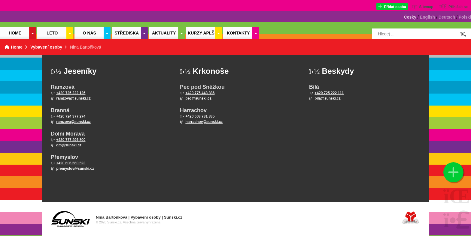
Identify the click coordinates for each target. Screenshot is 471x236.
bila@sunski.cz (327, 98)
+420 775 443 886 (199, 93)
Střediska (126, 33)
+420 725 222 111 (329, 93)
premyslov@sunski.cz (75, 168)
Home (27, 14)
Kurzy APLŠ (201, 33)
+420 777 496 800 (70, 140)
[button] (392, 6)
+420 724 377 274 (70, 116)
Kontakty (238, 33)
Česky (410, 17)
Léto (52, 33)
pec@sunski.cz (198, 98)
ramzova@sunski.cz (73, 98)
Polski (465, 17)
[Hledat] (463, 34)
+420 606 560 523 (70, 163)
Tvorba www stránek (410, 217)
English (427, 17)
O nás (89, 33)
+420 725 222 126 (70, 93)
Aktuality (164, 33)
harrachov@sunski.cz (204, 122)
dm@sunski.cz (68, 145)
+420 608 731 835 (199, 116)
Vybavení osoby (46, 47)
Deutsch (447, 17)
